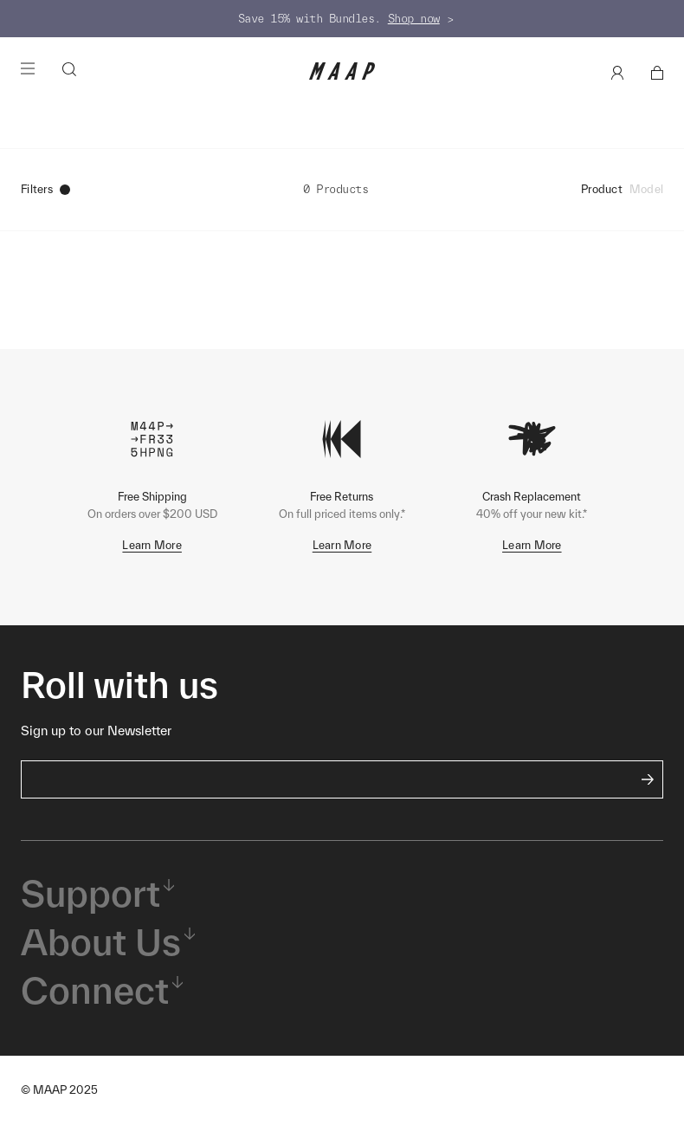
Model (646, 189)
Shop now (414, 18)
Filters (45, 189)
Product (602, 189)
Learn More (152, 545)
